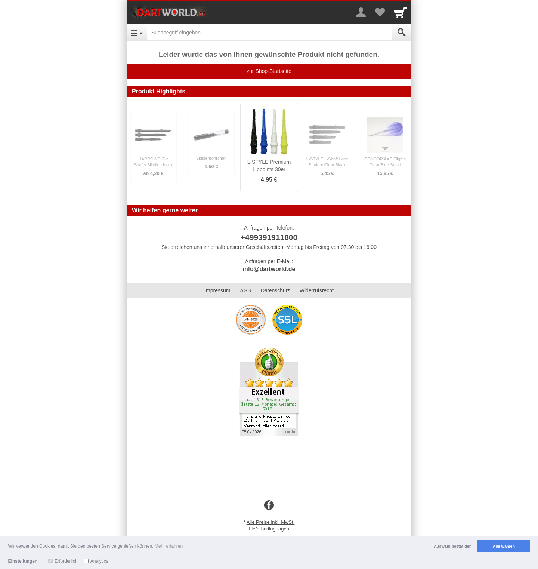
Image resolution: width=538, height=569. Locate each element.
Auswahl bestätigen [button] (452, 546)
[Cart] (400, 12)
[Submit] (401, 32)
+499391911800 (269, 237)
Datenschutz (275, 290)
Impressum (217, 290)
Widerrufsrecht (317, 290)
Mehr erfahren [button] (169, 546)
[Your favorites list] (379, 12)
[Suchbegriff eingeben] (269, 32)
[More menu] (361, 12)
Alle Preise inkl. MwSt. (271, 522)
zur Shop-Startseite (269, 71)
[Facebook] (269, 505)
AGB (245, 290)
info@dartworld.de (269, 269)
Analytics (99, 561)
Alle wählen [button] (504, 546)
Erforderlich (66, 561)
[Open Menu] (137, 32)
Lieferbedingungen (269, 529)
